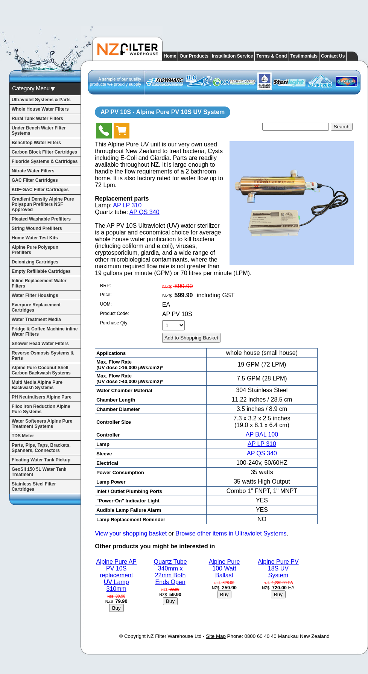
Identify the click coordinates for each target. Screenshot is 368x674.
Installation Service (232, 56)
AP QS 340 (144, 212)
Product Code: (114, 313)
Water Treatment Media (36, 319)
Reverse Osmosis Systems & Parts (43, 355)
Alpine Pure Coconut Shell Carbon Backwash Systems (41, 370)
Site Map (216, 636)
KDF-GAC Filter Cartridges (40, 189)
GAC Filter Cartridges (35, 180)
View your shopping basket (131, 533)
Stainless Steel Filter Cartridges (34, 486)
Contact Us (333, 56)
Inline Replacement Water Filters (39, 283)
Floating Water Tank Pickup (41, 460)
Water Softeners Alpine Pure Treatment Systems (42, 423)
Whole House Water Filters (40, 109)
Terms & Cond (271, 56)
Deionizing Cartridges (35, 262)
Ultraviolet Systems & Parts (41, 99)
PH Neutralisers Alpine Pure (41, 397)
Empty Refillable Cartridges (41, 271)
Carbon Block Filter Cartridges (44, 152)
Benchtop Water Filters (36, 142)
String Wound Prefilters (37, 228)
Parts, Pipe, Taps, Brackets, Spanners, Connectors (41, 448)
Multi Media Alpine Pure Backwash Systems (37, 385)
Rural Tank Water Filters (37, 118)
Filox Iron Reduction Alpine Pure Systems (41, 409)
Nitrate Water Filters (33, 170)
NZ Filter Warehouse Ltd (174, 636)
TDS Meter (23, 435)
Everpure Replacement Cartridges (36, 307)
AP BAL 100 (262, 434)
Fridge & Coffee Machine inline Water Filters (45, 331)
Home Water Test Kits (35, 237)
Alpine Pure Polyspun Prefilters (35, 250)
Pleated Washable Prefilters (41, 219)
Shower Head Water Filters (40, 343)
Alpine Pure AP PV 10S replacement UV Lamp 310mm (116, 575)
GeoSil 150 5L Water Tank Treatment (39, 472)
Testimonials (304, 56)
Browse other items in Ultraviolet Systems (230, 533)
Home (170, 56)
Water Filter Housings (35, 295)
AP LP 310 (127, 205)
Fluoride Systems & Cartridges (45, 161)
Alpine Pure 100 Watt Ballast (224, 568)
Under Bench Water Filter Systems (39, 130)
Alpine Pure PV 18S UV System (278, 568)
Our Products (193, 56)
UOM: (106, 304)
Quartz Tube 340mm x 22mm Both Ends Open (170, 571)
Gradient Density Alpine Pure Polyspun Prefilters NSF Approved (43, 204)
